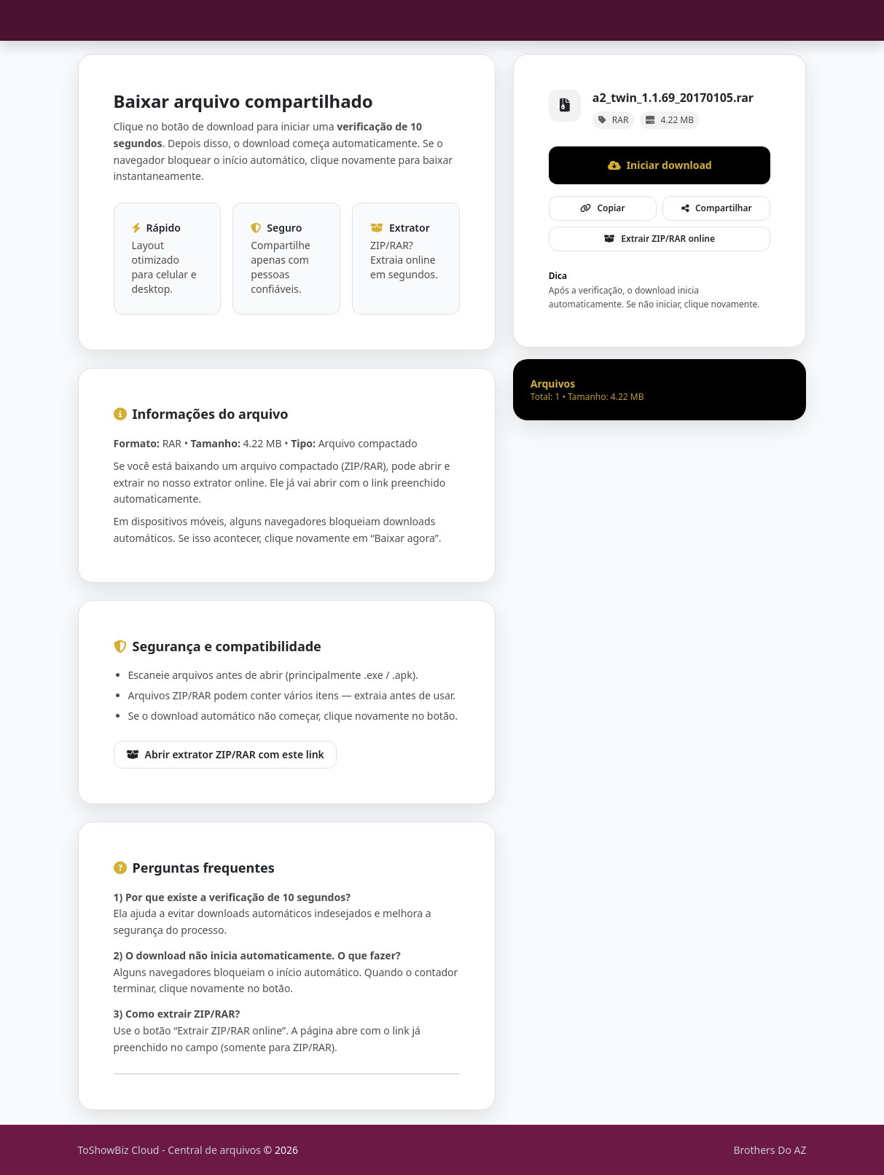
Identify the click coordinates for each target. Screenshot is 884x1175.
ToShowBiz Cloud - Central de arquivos (171, 1150)
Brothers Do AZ (769, 1150)
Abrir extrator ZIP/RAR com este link (225, 754)
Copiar (602, 208)
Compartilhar (716, 208)
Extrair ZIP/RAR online (659, 238)
